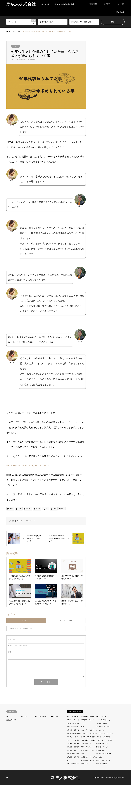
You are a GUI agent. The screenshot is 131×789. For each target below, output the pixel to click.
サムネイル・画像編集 (74, 737)
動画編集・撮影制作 (73, 750)
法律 (68, 764)
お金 (82, 730)
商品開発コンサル (101, 754)
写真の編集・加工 (87, 747)
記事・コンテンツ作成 (103, 764)
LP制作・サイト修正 (87, 720)
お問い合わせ (120, 12)
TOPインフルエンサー (105, 723)
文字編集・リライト (73, 760)
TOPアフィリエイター (88, 723)
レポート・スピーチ (73, 747)
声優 (82, 757)
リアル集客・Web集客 (89, 744)
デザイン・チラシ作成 (90, 737)
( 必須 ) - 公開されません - (18, 649)
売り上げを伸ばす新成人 (103, 757)
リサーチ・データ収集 (105, 744)
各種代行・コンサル (102, 750)
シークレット (54, 720)
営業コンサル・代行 (73, 757)
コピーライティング (87, 733)
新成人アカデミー (12, 723)
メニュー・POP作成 (73, 744)
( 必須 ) (12, 643)
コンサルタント (101, 733)
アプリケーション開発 (103, 730)
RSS (7, 781)
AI (15, 46)
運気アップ (84, 767)
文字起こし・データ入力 (89, 760)
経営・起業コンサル (87, 764)
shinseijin (19, 524)
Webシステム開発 (72, 730)
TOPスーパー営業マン (74, 727)
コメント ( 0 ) (26, 623)
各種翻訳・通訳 (71, 754)
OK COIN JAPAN (40, 720)
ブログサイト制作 (72, 740)
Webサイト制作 (102, 727)
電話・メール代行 (101, 767)
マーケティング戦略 (103, 740)
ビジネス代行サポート (106, 737)
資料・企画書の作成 (73, 767)
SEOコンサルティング (103, 720)
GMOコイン (24, 720)
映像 (100, 760)
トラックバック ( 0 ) (66, 623)
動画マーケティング (102, 747)
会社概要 (121, 4)
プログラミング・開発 (88, 740)
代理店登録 (93, 4)
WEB (84, 727)
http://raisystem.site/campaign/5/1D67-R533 (27, 469)
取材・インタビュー (87, 750)
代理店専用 (107, 4)
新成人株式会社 (65, 781)
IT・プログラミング (73, 720)
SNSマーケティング (73, 723)
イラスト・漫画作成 (73, 733)
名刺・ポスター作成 (87, 754)
